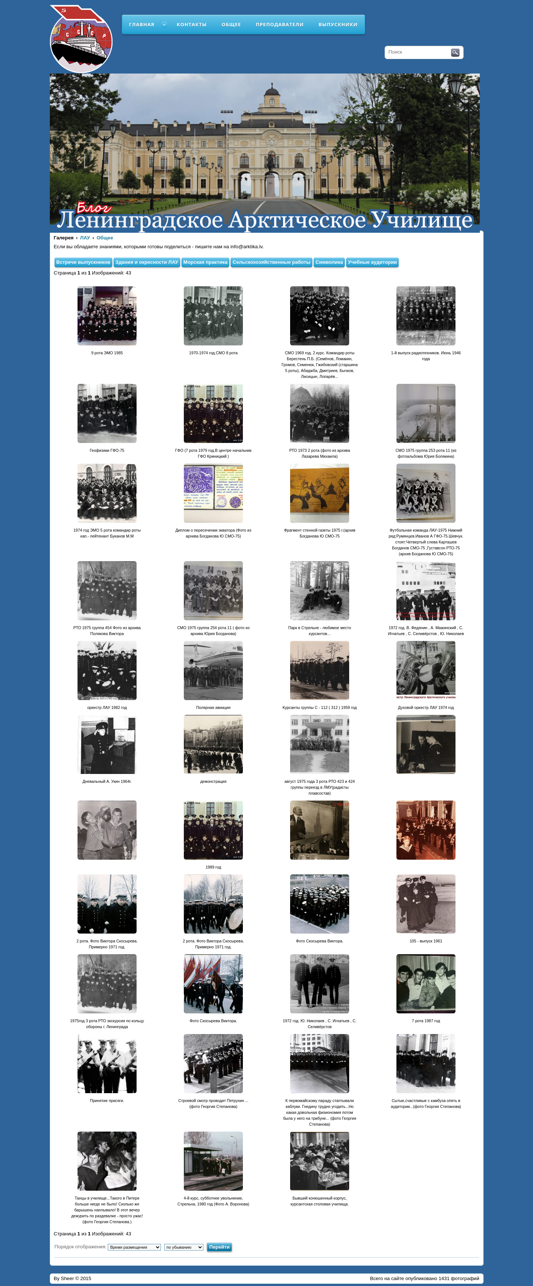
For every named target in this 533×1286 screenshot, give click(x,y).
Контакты (192, 24)
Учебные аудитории (372, 262)
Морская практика (205, 262)
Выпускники (338, 24)
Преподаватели (280, 24)
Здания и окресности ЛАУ (147, 262)
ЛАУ (85, 238)
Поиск (455, 52)
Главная (142, 24)
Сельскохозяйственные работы (271, 262)
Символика (329, 262)
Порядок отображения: (108, 1246)
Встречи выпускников (83, 262)
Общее (231, 24)
